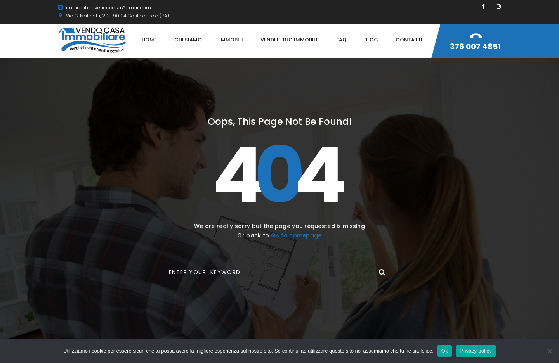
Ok (444, 351)
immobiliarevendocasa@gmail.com (104, 7)
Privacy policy (476, 351)
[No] (549, 351)
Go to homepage (296, 235)
